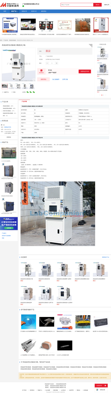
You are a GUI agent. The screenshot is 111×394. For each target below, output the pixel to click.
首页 (1, 40)
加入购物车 (55, 79)
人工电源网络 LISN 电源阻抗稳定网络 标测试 (32, 355)
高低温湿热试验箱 (26, 369)
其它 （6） (5, 115)
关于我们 (24, 390)
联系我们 (32, 390)
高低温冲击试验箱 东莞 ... (7, 178)
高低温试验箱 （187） (8, 106)
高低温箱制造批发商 (61, 384)
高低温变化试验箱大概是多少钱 (58, 385)
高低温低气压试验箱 (49, 367)
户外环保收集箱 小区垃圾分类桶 (46, 34)
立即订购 (65, 79)
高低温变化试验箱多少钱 (103, 58)
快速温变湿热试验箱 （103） (10, 113)
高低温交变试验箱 (75, 367)
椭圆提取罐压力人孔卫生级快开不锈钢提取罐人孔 (69, 331)
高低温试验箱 (12, 40)
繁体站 (78, 390)
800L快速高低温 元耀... (7, 213)
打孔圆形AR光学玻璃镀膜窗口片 (29, 331)
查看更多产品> (105, 257)
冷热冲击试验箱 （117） (9, 110)
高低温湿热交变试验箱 (62, 367)
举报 (13, 92)
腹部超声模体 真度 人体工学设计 (47, 355)
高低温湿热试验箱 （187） (9, 108)
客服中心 (40, 390)
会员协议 (63, 390)
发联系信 (43, 79)
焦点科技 (57, 392)
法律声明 (71, 390)
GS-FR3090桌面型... (6, 161)
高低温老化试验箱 (51, 369)
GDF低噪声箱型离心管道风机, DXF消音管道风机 (14, 34)
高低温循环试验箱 (37, 367)
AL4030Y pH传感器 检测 (63, 355)
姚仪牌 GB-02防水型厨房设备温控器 (102, 331)
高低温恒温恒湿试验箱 (38, 369)
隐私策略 (55, 390)
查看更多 (9, 137)
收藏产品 (5, 92)
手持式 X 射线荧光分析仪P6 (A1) (47, 331)
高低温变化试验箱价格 (102, 74)
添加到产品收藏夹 (6, 235)
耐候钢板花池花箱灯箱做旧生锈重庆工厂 (85, 34)
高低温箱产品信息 (49, 384)
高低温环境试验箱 (26, 367)
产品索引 (4, 233)
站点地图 (48, 390)
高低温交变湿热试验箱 (7, 196)
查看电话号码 (85, 71)
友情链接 (85, 390)
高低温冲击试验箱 (87, 367)
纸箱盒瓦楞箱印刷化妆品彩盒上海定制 (29, 34)
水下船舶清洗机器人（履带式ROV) (83, 331)
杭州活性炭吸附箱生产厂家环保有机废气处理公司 (68, 34)
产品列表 (5, 40)
